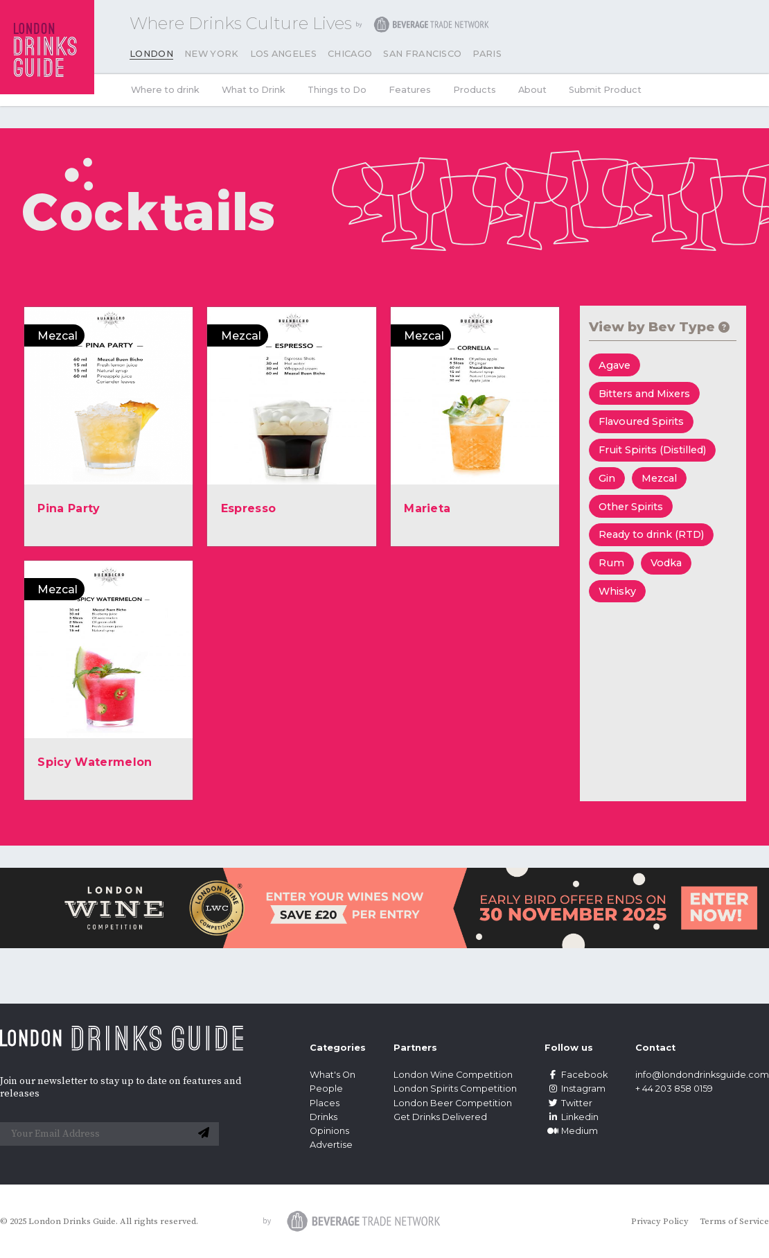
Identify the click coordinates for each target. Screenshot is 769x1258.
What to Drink (253, 90)
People (326, 1088)
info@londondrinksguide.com (702, 1074)
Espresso (248, 508)
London (151, 54)
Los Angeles (283, 54)
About (532, 90)
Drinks (323, 1117)
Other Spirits (631, 506)
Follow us (569, 1047)
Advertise (331, 1144)
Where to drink (165, 90)
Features (410, 90)
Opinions (329, 1131)
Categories (338, 1047)
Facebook (576, 1074)
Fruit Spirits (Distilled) (652, 450)
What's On (332, 1074)
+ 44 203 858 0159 (674, 1088)
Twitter (568, 1103)
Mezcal (659, 478)
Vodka (666, 563)
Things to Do (337, 90)
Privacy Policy (660, 1221)
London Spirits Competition (455, 1088)
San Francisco (422, 54)
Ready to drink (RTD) (651, 534)
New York (211, 54)
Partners (415, 1047)
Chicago (350, 54)
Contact (655, 1047)
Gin (607, 478)
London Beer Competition (453, 1103)
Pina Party (68, 508)
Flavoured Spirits (641, 421)
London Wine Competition (453, 1074)
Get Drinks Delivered (441, 1117)
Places (324, 1103)
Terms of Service (734, 1221)
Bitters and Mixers (644, 393)
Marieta (427, 508)
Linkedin (572, 1117)
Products (474, 90)
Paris (487, 54)
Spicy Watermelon (94, 762)
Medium (571, 1131)
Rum (611, 563)
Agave (614, 365)
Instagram (575, 1088)
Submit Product (605, 90)
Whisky (617, 591)
